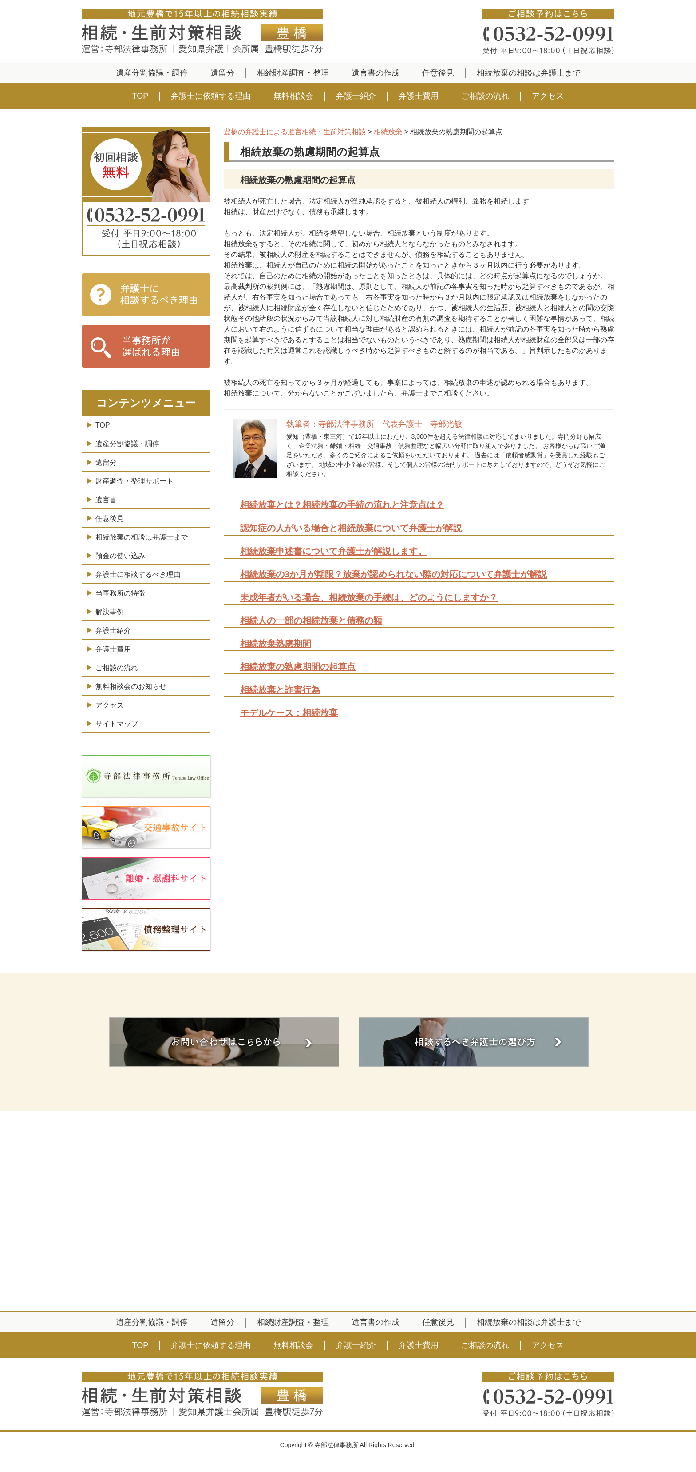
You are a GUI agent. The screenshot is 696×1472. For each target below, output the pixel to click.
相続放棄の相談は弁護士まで (529, 72)
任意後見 (438, 72)
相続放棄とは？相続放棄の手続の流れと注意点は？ (342, 505)
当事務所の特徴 (120, 593)
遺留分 (222, 72)
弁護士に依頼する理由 (211, 96)
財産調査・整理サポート (134, 481)
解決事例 (109, 612)
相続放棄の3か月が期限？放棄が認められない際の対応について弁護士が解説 (393, 574)
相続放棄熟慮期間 (275, 643)
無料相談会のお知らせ (130, 686)
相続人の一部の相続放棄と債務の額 (311, 620)
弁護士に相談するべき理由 (138, 574)
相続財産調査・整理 (293, 72)
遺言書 (106, 500)
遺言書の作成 (375, 72)
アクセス (548, 96)
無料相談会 (293, 96)
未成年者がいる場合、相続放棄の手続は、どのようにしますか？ (369, 597)
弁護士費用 (419, 96)
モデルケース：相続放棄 (289, 713)
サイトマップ (116, 724)
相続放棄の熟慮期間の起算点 (298, 667)
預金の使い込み (120, 556)
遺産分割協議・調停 (152, 72)
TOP (140, 96)
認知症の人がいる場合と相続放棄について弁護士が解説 (351, 528)
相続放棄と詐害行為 (280, 690)
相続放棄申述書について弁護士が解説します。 (333, 551)
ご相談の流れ (485, 96)
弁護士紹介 (356, 96)
